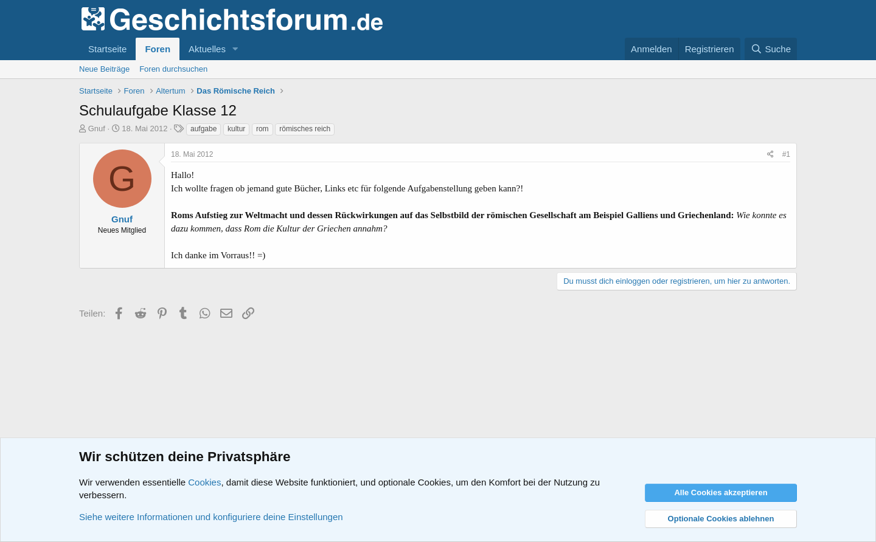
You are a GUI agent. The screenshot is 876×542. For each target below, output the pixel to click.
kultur (236, 129)
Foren (157, 49)
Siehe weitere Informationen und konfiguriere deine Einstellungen (211, 517)
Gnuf (96, 128)
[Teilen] (770, 155)
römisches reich (304, 129)
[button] (235, 49)
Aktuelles (207, 49)
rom (262, 129)
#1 (786, 154)
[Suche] (771, 49)
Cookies (204, 482)
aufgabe (203, 129)
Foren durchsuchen (173, 69)
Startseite (107, 49)
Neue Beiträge (104, 69)
